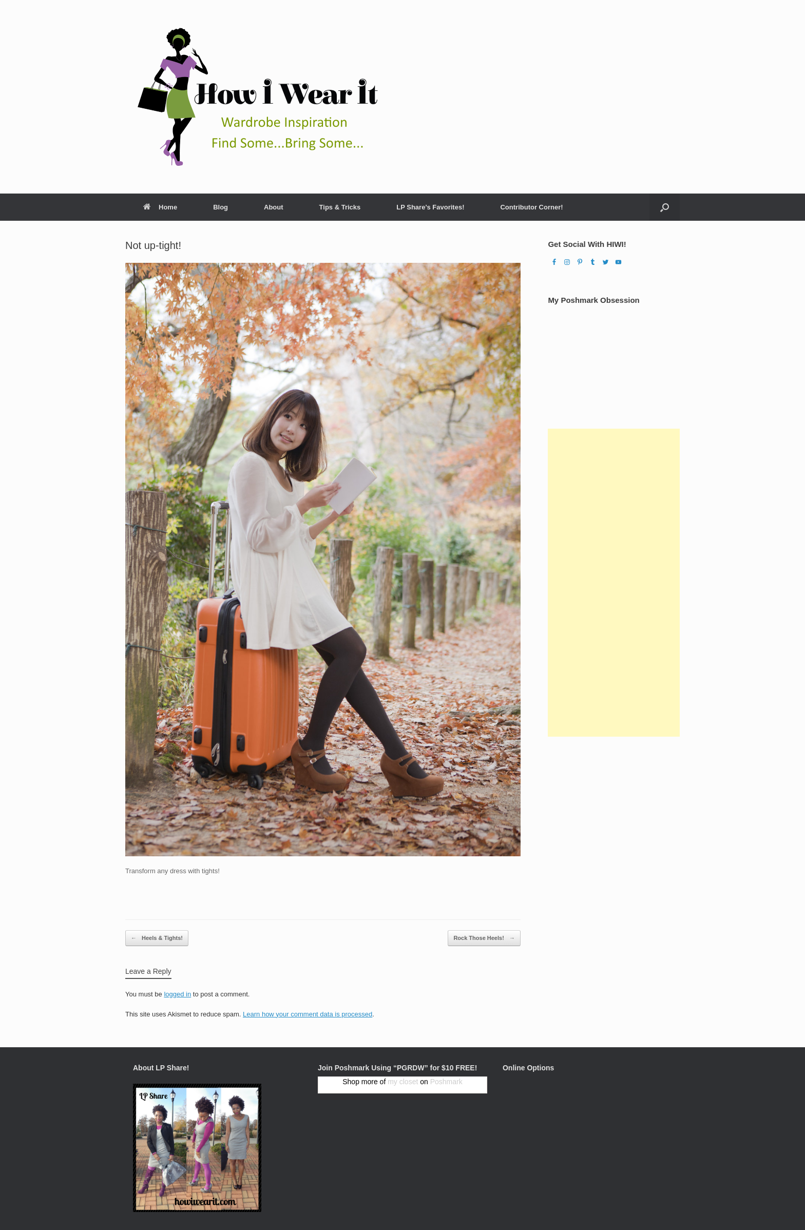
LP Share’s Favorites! (430, 207)
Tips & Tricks (340, 207)
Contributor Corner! (531, 207)
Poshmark (446, 1082)
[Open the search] (664, 207)
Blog (220, 207)
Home (160, 207)
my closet (403, 1082)
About (273, 207)
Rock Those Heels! (483, 938)
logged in (177, 994)
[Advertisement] (614, 583)
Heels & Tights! (157, 938)
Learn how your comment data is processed (307, 1014)
